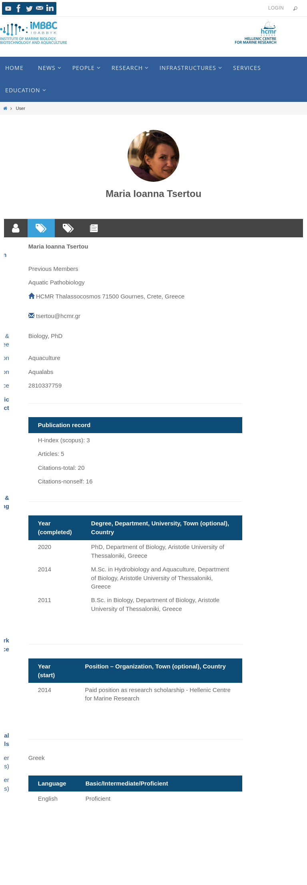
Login (276, 8)
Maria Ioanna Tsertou (153, 193)
